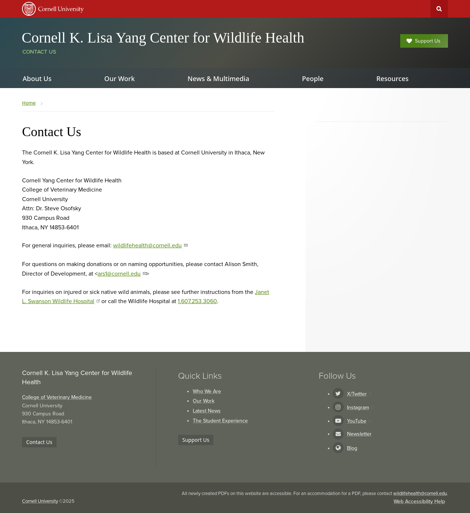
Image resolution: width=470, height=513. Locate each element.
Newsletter (359, 434)
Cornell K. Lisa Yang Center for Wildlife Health (163, 37)
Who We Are (207, 391)
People (312, 78)
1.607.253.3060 (197, 301)
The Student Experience (220, 421)
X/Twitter (359, 394)
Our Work (203, 401)
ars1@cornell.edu (122, 273)
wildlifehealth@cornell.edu (150, 245)
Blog (352, 448)
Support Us (423, 41)
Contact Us (39, 51)
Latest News (207, 411)
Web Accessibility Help (419, 501)
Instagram (360, 407)
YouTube (359, 421)
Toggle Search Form (439, 9)
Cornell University (40, 501)
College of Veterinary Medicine (57, 397)
